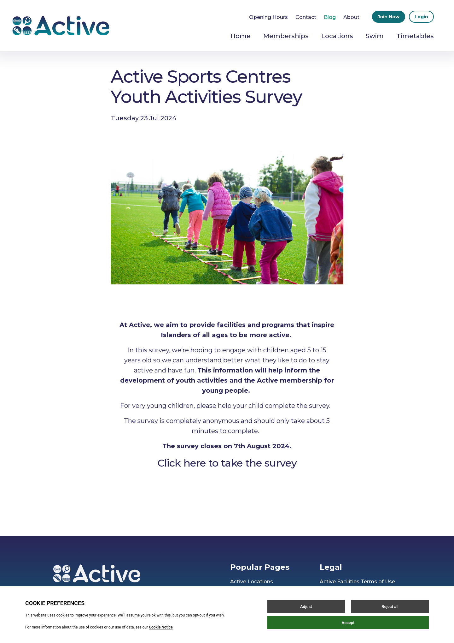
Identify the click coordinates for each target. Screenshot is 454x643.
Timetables (415, 36)
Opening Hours (268, 17)
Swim (375, 36)
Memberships (286, 36)
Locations (337, 36)
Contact (305, 17)
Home (240, 36)
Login (421, 17)
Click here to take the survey (227, 463)
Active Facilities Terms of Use (357, 582)
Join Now (388, 17)
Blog (330, 17)
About (351, 17)
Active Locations (251, 582)
